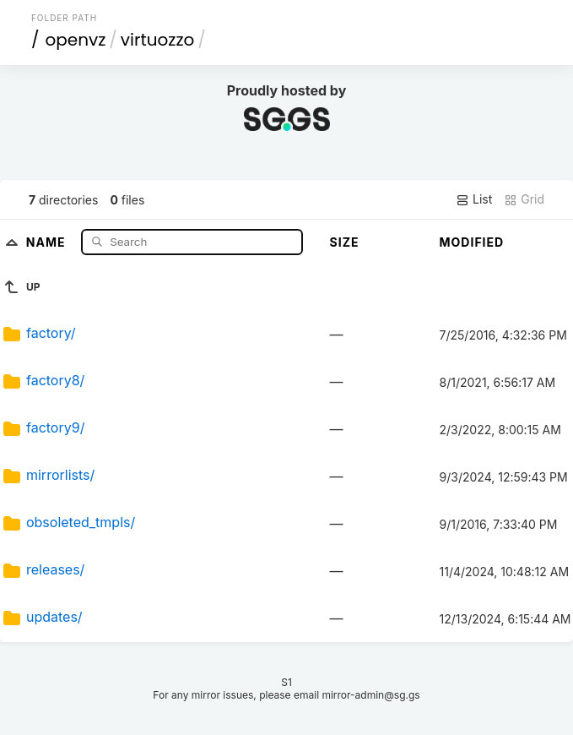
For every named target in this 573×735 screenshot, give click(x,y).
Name (47, 241)
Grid (524, 199)
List (474, 199)
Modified (472, 242)
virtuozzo (157, 40)
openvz (75, 40)
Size (344, 242)
